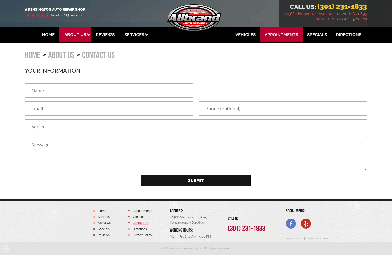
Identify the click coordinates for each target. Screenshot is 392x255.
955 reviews (66, 15)
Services (134, 34)
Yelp (306, 224)
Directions (349, 34)
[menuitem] (48, 34)
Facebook (291, 224)
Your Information (52, 70)
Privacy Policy (142, 235)
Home (48, 34)
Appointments (281, 34)
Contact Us (98, 55)
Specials (317, 34)
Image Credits (294, 238)
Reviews (105, 34)
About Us (75, 34)
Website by (317, 238)
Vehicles (246, 34)
